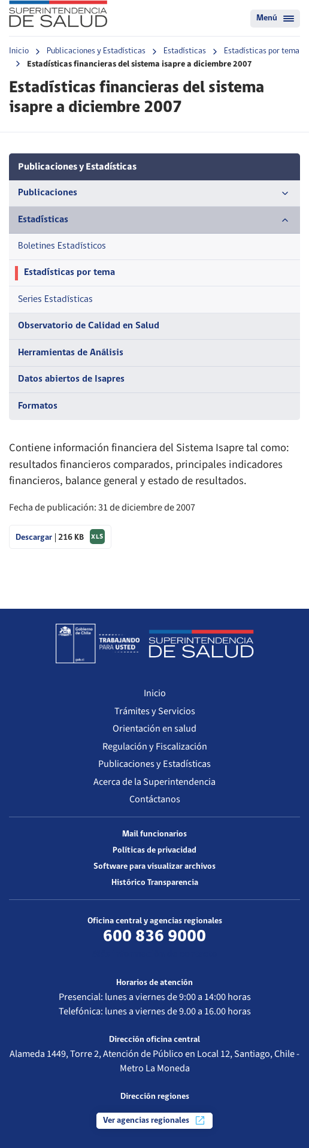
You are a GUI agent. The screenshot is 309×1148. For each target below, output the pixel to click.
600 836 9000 (154, 937)
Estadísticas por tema (261, 51)
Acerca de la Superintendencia (154, 782)
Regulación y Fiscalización (154, 746)
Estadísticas (184, 51)
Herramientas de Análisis (70, 353)
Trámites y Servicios (154, 711)
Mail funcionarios (154, 834)
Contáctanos (154, 799)
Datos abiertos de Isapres (71, 379)
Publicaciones (154, 194)
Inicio (19, 51)
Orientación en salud (154, 728)
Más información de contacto (154, 954)
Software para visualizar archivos (154, 866)
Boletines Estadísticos (62, 246)
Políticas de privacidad (154, 850)
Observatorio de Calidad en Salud (88, 326)
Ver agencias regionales (154, 1120)
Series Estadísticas (55, 299)
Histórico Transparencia (154, 882)
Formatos (37, 406)
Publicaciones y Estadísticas (96, 51)
